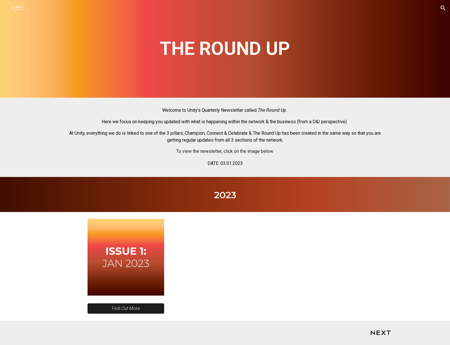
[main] (225, 49)
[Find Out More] (126, 308)
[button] (443, 8)
